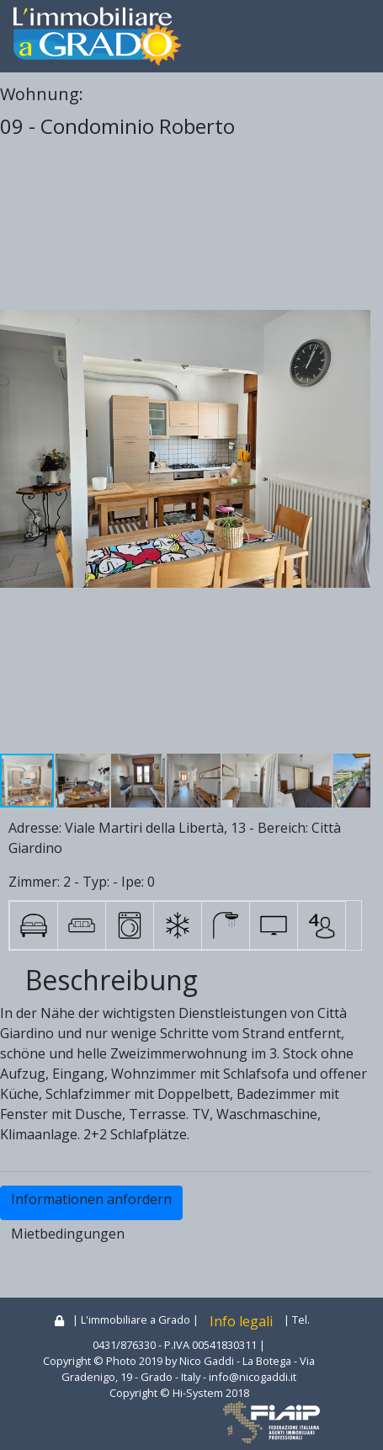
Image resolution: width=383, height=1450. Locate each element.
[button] (355, 448)
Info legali (241, 1321)
